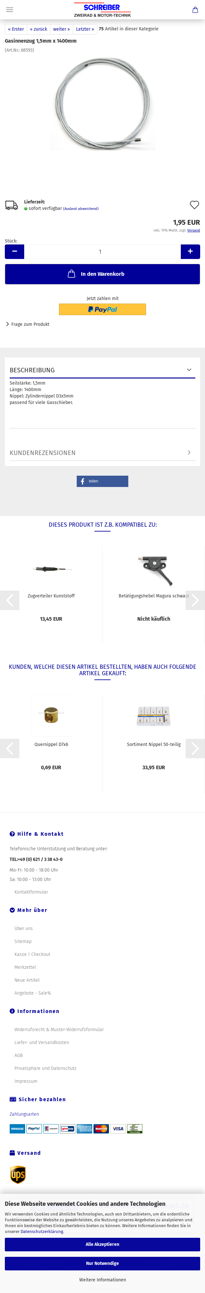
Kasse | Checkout (32, 954)
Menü (9, 9)
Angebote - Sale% (33, 993)
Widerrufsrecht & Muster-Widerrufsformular (59, 1029)
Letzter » (85, 29)
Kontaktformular (31, 892)
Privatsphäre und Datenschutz (45, 1068)
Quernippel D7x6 (51, 744)
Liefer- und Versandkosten (42, 1042)
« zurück (38, 29)
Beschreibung (32, 370)
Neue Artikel (27, 980)
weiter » (61, 29)
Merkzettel (25, 967)
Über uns (24, 928)
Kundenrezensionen (43, 453)
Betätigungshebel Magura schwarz (154, 596)
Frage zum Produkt (30, 324)
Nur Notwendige (102, 1263)
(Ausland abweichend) (81, 209)
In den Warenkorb (95, 273)
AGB (19, 1055)
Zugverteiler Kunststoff (51, 596)
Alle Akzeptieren (102, 1244)
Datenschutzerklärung (42, 1231)
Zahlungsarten (24, 1114)
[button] (102, 481)
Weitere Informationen (102, 1280)
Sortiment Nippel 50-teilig (154, 744)
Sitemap (23, 941)
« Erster (16, 29)
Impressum (26, 1081)
